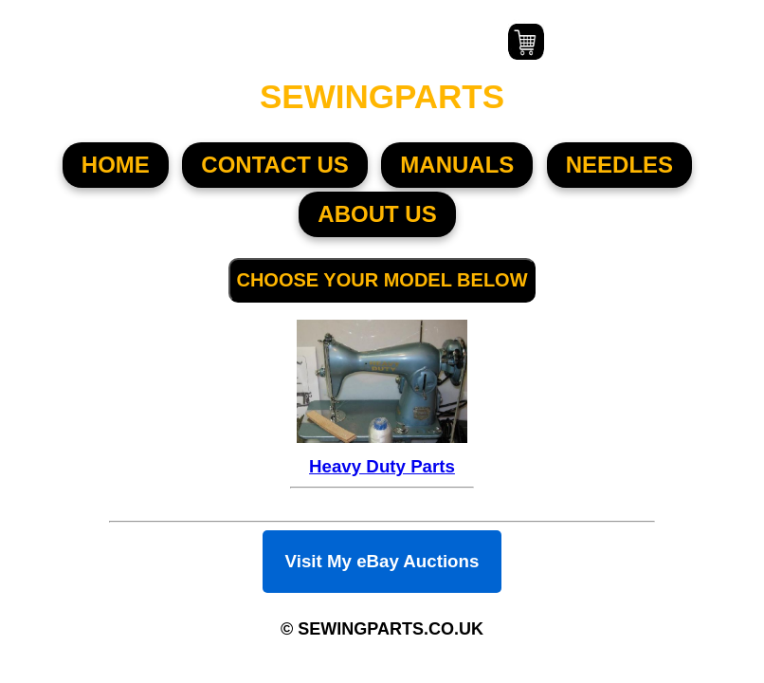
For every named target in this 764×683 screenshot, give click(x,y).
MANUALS (457, 164)
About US (377, 214)
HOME (116, 164)
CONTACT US (275, 164)
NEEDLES (619, 164)
